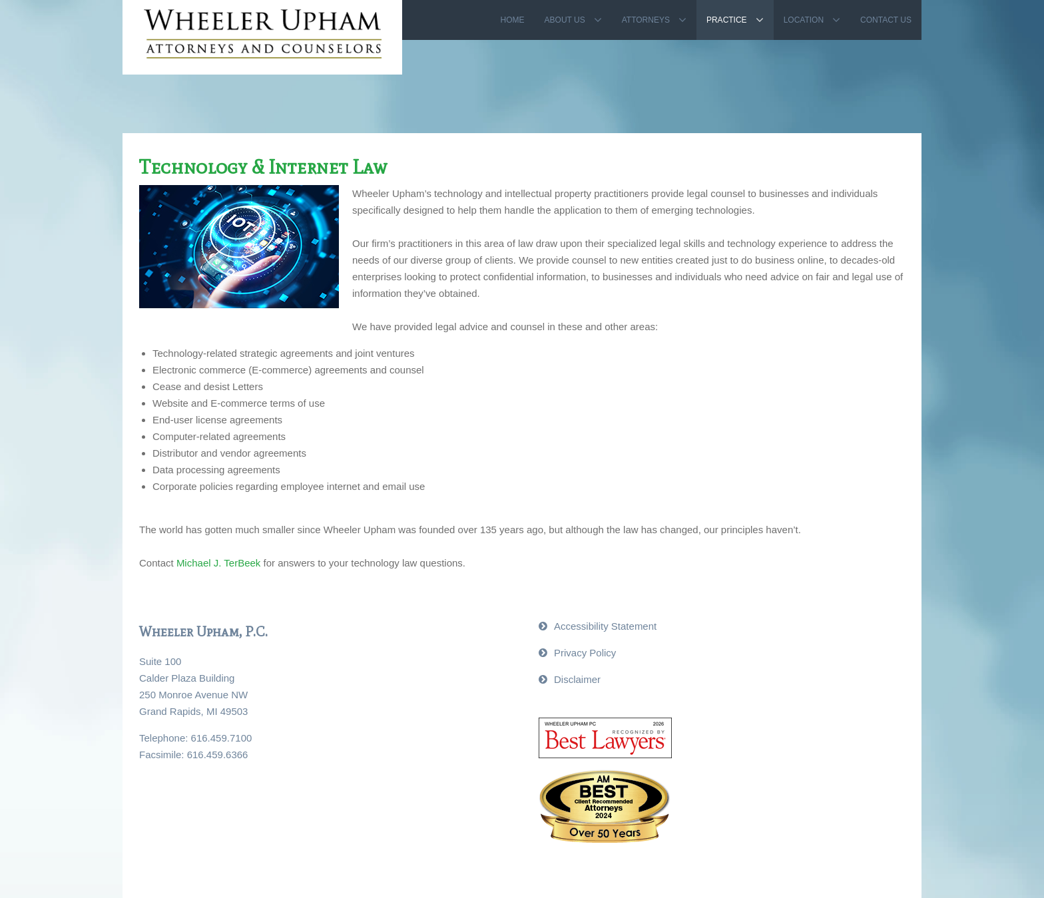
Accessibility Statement (605, 626)
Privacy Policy (585, 652)
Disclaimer (577, 679)
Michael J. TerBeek (218, 562)
